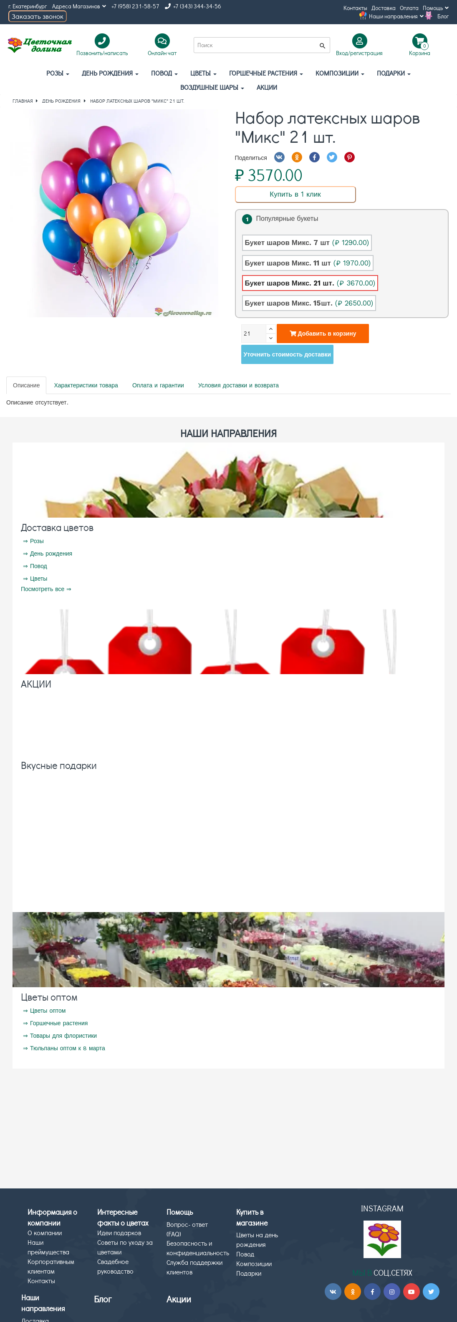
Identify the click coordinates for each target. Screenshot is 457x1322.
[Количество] (253, 333)
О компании (45, 1232)
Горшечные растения (266, 72)
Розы (57, 72)
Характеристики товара (86, 385)
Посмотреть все (42, 589)
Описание (26, 385)
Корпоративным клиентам (51, 1266)
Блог (443, 16)
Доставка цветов (57, 527)
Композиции (340, 72)
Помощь (436, 8)
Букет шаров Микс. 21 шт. (310, 283)
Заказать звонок (37, 16)
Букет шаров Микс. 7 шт (307, 242)
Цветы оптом (49, 996)
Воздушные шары (212, 87)
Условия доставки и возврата (238, 385)
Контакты (355, 8)
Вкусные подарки (59, 764)
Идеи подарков (119, 1232)
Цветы (203, 72)
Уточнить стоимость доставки (287, 354)
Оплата (409, 8)
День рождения (110, 72)
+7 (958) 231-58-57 (135, 6)
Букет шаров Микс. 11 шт (308, 263)
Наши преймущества (48, 1247)
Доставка (383, 8)
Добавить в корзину (323, 333)
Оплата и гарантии (158, 385)
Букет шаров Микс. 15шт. (309, 303)
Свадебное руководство (115, 1266)
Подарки (394, 72)
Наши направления (396, 16)
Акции (179, 1299)
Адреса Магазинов (79, 6)
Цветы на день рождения (257, 1239)
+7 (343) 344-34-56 (193, 6)
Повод (164, 72)
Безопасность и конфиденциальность (198, 1248)
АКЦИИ (267, 87)
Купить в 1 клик (295, 194)
